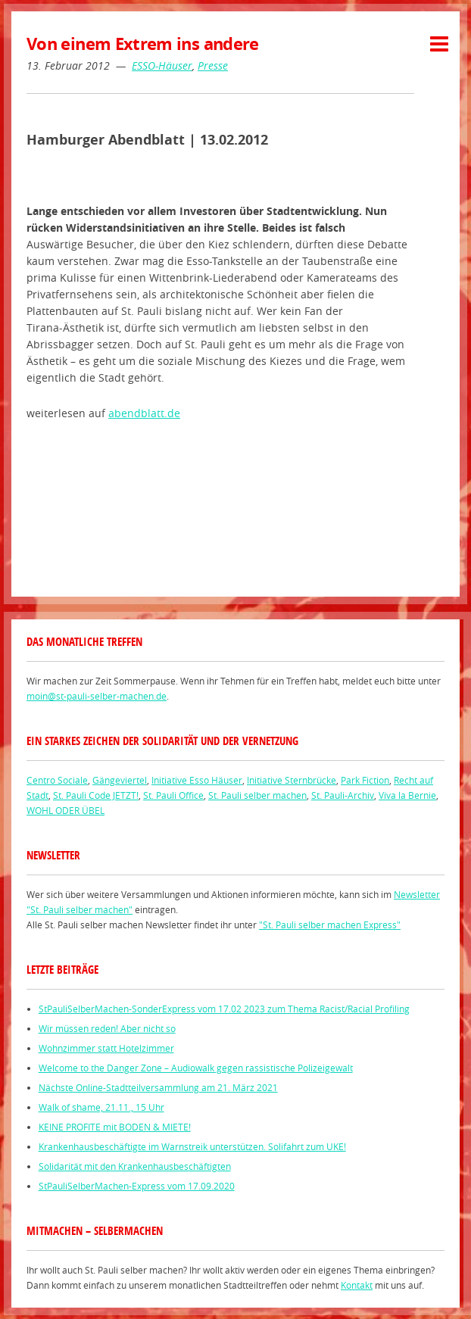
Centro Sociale (57, 780)
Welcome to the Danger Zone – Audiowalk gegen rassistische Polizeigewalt (196, 1068)
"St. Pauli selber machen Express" (330, 924)
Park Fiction (365, 780)
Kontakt (357, 1285)
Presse (213, 65)
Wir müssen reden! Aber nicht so (107, 1028)
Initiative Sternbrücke (291, 780)
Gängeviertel (119, 780)
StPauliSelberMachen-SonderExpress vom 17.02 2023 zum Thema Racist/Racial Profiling (224, 1009)
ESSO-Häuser (162, 65)
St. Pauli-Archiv (342, 795)
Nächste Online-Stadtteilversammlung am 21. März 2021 (158, 1087)
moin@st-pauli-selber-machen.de (97, 696)
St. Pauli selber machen (257, 795)
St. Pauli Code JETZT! (96, 795)
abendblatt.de (144, 413)
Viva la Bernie (407, 795)
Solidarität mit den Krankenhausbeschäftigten (135, 1166)
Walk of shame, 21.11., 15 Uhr (101, 1107)
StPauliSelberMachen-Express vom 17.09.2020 (137, 1186)
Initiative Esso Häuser (196, 780)
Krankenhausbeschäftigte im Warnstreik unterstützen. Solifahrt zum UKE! (192, 1146)
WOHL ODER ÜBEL (65, 810)
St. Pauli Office (173, 795)
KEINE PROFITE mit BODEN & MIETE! (115, 1127)
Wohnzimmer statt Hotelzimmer (106, 1048)
